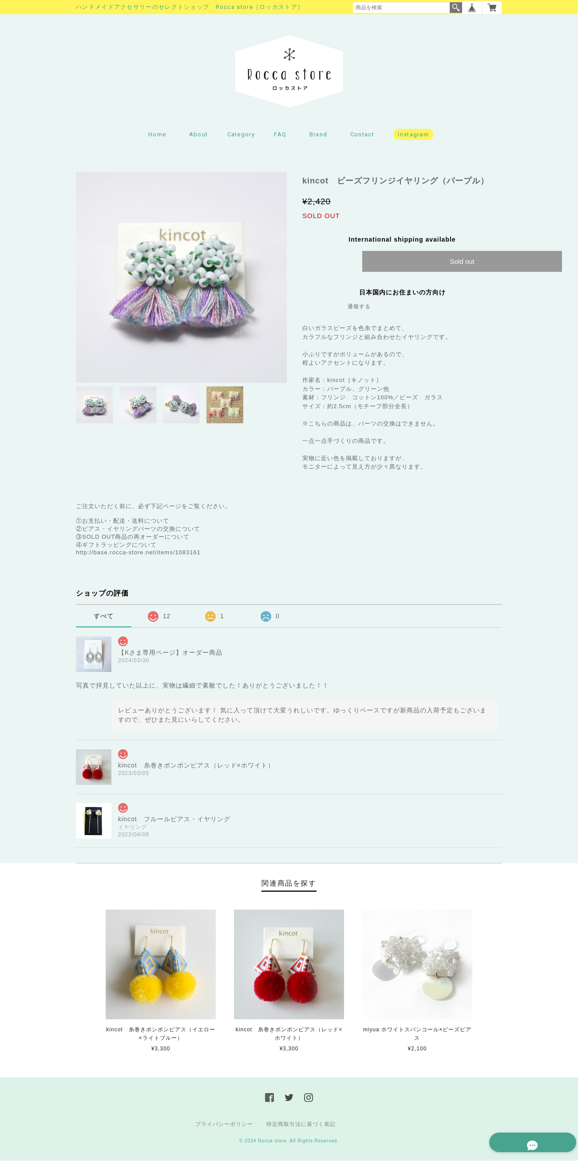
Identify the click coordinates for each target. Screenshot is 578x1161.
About (198, 135)
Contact (362, 135)
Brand (318, 135)
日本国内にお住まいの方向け (402, 293)
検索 (456, 7)
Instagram (413, 135)
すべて (104, 616)
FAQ (280, 135)
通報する (359, 308)
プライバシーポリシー (224, 1125)
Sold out (462, 262)
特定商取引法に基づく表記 (301, 1125)
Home (157, 135)
